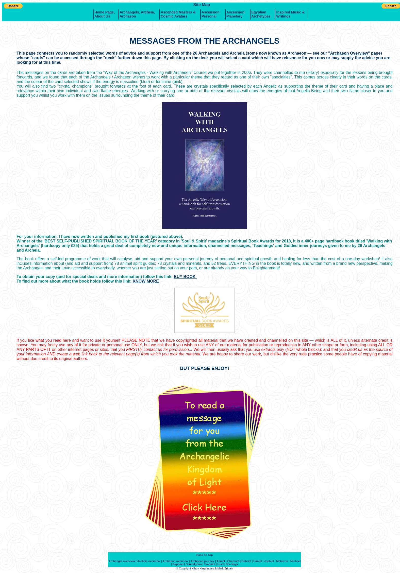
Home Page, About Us (104, 14)
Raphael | (179, 564)
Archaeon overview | (176, 561)
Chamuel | (234, 561)
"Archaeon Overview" (349, 53)
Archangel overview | (123, 561)
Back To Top (204, 554)
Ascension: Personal (211, 14)
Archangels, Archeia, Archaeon (137, 14)
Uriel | (221, 564)
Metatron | (283, 561)
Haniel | (258, 561)
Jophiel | (270, 561)
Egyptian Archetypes (261, 14)
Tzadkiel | (210, 564)
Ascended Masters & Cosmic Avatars (178, 14)
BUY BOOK (185, 276)
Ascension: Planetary (235, 14)
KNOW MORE (146, 281)
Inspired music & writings (290, 14)
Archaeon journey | (203, 561)
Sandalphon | (194, 564)
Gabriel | (247, 561)
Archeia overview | (149, 561)
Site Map (201, 5)
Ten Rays (232, 564)
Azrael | (221, 561)
